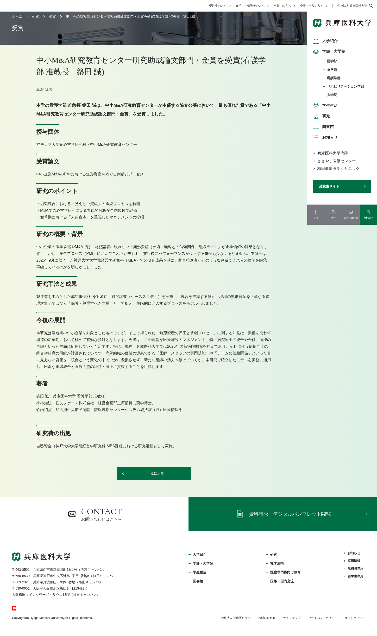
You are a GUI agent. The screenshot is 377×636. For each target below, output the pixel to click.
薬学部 (332, 69)
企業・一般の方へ (311, 5)
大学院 (332, 95)
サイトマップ (292, 618)
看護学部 (333, 78)
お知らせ (325, 137)
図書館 (323, 126)
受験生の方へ (217, 5)
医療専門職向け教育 (285, 572)
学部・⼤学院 (203, 563)
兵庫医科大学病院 (332, 153)
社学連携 (277, 563)
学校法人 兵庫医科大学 (352, 5)
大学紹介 (325, 41)
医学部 (332, 61)
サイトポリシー (355, 618)
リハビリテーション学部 (345, 86)
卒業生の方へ (282, 5)
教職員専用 (355, 568)
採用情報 (354, 561)
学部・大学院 (328, 51)
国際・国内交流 (282, 581)
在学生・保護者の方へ (250, 5)
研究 (321, 116)
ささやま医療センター (336, 161)
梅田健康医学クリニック (338, 169)
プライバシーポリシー (322, 618)
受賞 (52, 16)
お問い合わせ (267, 618)
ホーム (17, 16)
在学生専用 (355, 576)
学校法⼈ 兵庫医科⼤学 (236, 618)
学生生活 (325, 105)
